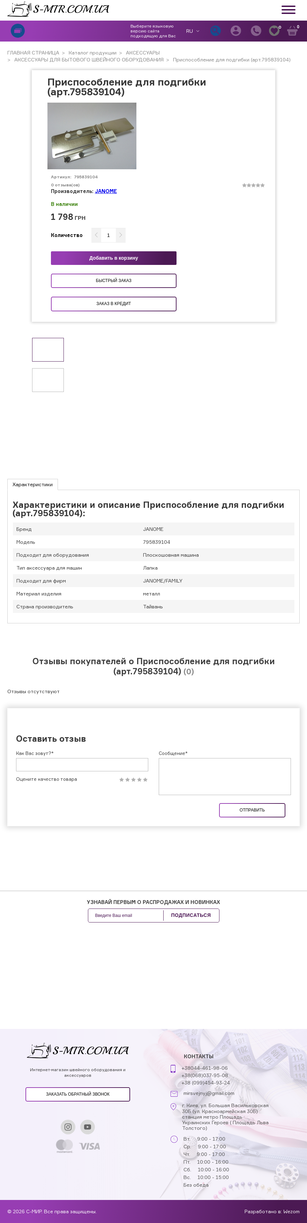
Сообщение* (173, 753)
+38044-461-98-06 (204, 1068)
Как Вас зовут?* (35, 753)
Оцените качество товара (46, 779)
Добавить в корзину (113, 258)
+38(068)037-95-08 (204, 1075)
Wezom (291, 1211)
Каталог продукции (92, 52)
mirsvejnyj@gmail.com (209, 1093)
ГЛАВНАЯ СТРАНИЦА (33, 52)
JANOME (106, 191)
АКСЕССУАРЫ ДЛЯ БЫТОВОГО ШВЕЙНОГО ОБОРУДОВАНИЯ (88, 59)
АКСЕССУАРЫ (142, 52)
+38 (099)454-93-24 (205, 1082)
